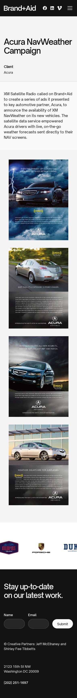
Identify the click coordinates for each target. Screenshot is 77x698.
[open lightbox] (38, 203)
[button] (69, 8)
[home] (20, 8)
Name (8, 615)
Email (32, 615)
